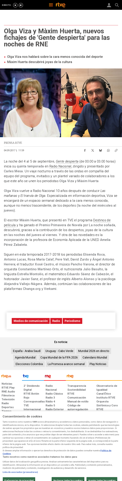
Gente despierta (67, 161)
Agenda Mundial (25, 357)
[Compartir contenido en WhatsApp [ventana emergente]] (108, 150)
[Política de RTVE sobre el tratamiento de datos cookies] (37, 454)
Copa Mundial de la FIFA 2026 (59, 357)
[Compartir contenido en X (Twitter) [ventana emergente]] (93, 150)
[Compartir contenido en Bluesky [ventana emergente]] (100, 150)
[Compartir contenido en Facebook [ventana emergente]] (85, 150)
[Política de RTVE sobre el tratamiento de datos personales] (19, 454)
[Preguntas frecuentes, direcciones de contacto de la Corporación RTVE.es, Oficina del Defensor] (95, 452)
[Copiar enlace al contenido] (116, 150)
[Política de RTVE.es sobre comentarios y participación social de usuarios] (111, 454)
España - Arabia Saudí (27, 351)
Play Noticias (98, 364)
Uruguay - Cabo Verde (59, 351)
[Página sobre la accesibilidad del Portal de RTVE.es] (71, 452)
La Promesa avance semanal (66, 364)
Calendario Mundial (95, 357)
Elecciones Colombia (29, 364)
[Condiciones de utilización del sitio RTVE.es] (5, 454)
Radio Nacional (60, 166)
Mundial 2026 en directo (93, 351)
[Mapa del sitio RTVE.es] (84, 454)
